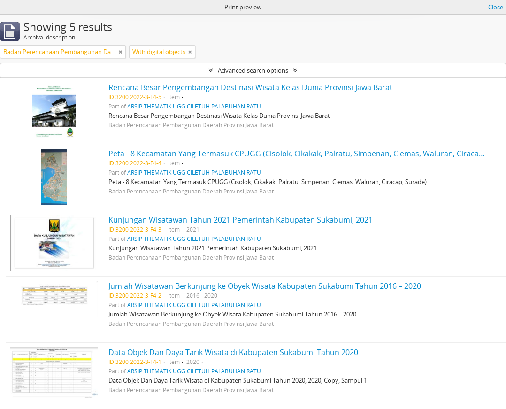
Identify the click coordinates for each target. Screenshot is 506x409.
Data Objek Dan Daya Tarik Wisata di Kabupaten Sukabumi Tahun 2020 (233, 352)
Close (495, 7)
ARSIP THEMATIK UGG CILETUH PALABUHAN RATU (194, 106)
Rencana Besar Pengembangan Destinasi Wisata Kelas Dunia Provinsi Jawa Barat (250, 87)
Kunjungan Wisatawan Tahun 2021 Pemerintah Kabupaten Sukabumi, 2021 (240, 220)
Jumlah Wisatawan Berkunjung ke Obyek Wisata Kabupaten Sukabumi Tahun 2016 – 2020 (264, 286)
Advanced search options (253, 70)
